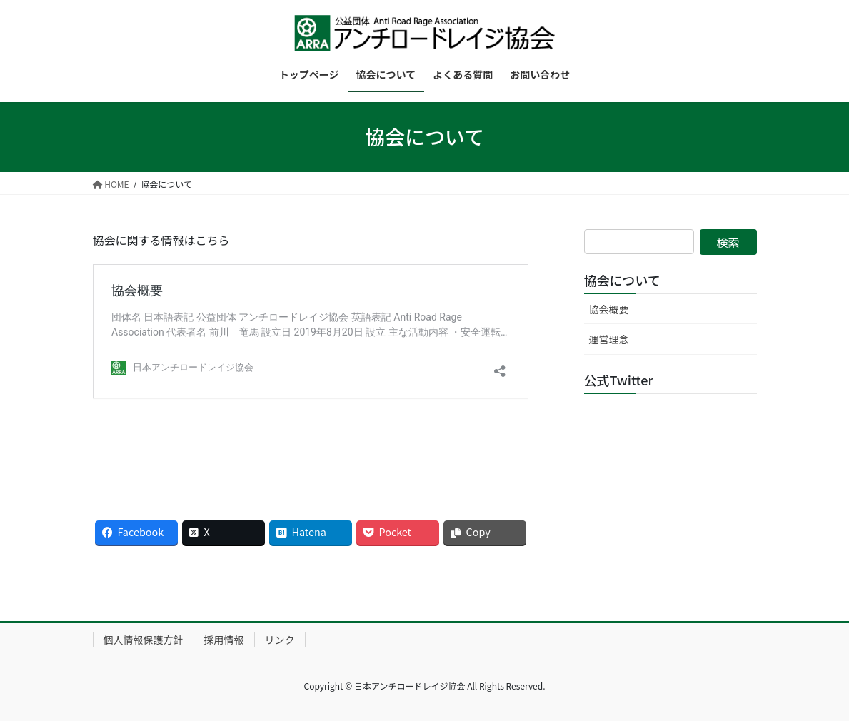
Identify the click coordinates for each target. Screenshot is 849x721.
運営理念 (609, 339)
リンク (280, 639)
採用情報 (224, 639)
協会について (622, 280)
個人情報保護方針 (144, 639)
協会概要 (609, 309)
